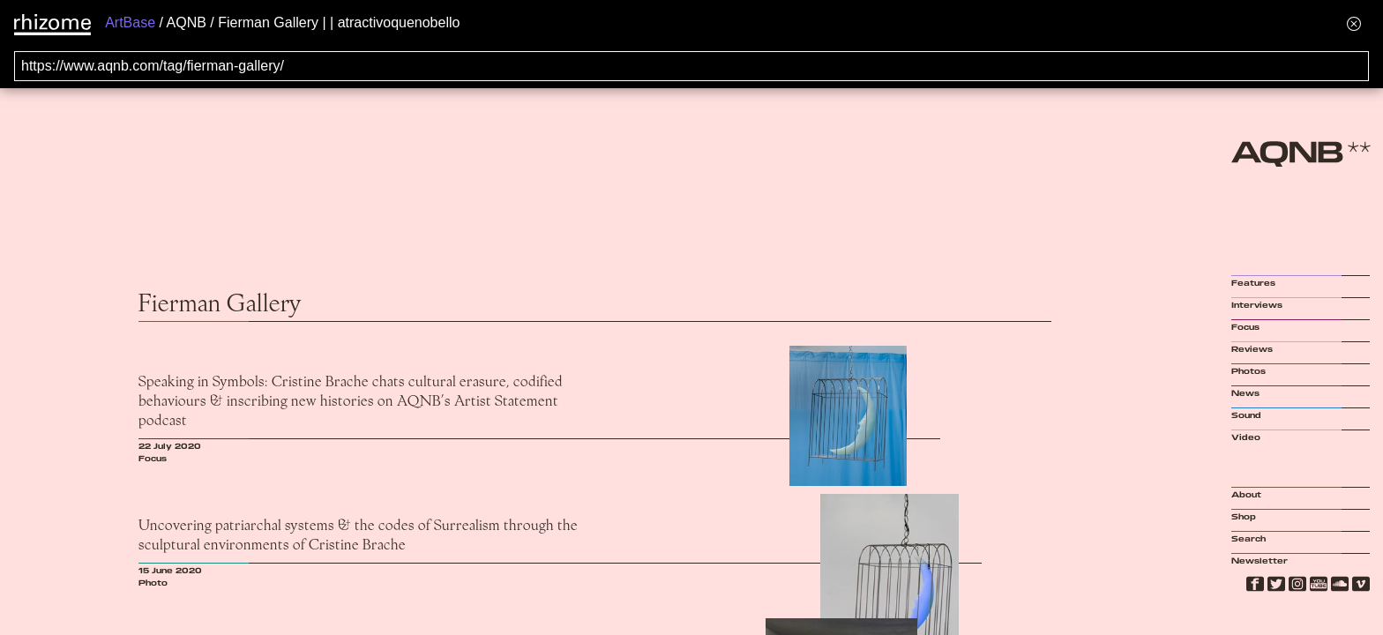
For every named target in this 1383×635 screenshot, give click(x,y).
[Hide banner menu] (1354, 23)
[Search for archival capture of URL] (691, 66)
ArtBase (130, 22)
